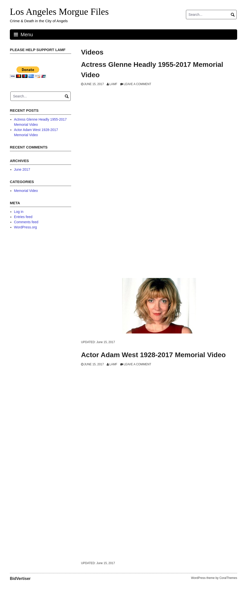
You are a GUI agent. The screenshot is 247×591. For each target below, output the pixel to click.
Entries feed (23, 217)
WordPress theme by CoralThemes (214, 578)
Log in (18, 212)
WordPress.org (25, 227)
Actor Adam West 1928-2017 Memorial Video (153, 355)
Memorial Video (26, 191)
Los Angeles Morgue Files (59, 11)
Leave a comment (137, 84)
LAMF (113, 84)
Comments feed (26, 222)
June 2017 (22, 169)
